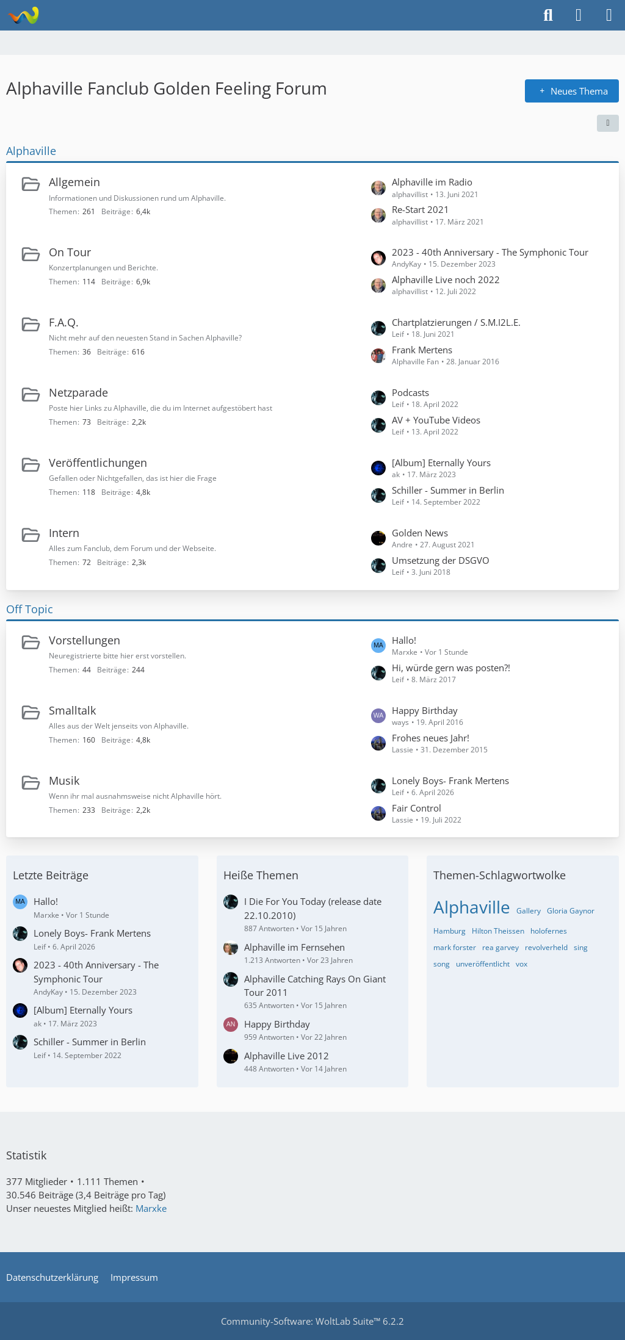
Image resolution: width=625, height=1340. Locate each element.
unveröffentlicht (483, 964)
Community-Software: (312, 1321)
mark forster (454, 947)
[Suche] (548, 15)
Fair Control (416, 808)
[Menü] (609, 15)
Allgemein (74, 182)
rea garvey (500, 947)
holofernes (548, 931)
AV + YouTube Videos (436, 420)
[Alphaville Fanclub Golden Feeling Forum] (23, 15)
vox (521, 964)
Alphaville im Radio (432, 182)
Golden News (420, 533)
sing (581, 947)
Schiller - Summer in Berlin (448, 490)
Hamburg (449, 931)
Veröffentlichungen (98, 462)
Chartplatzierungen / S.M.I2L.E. (456, 322)
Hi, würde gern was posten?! (451, 667)
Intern (64, 532)
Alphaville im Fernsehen (294, 947)
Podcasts (410, 392)
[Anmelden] (578, 15)
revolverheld (546, 947)
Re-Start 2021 (420, 209)
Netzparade (78, 392)
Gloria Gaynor (570, 911)
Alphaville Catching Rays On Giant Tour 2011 (315, 985)
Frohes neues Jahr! (430, 738)
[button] (608, 123)
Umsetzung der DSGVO (441, 560)
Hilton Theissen (498, 931)
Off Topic (29, 609)
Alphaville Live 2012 (286, 1056)
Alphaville (31, 150)
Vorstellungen (84, 640)
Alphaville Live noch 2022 (446, 279)
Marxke (151, 1208)
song (441, 964)
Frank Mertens (422, 350)
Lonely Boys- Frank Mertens (450, 780)
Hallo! (404, 640)
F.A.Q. (64, 322)
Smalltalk (72, 710)
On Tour (70, 252)
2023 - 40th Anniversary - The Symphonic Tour (490, 252)
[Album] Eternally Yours (441, 462)
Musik (64, 780)
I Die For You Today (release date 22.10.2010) (312, 908)
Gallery (528, 911)
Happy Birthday (425, 710)
